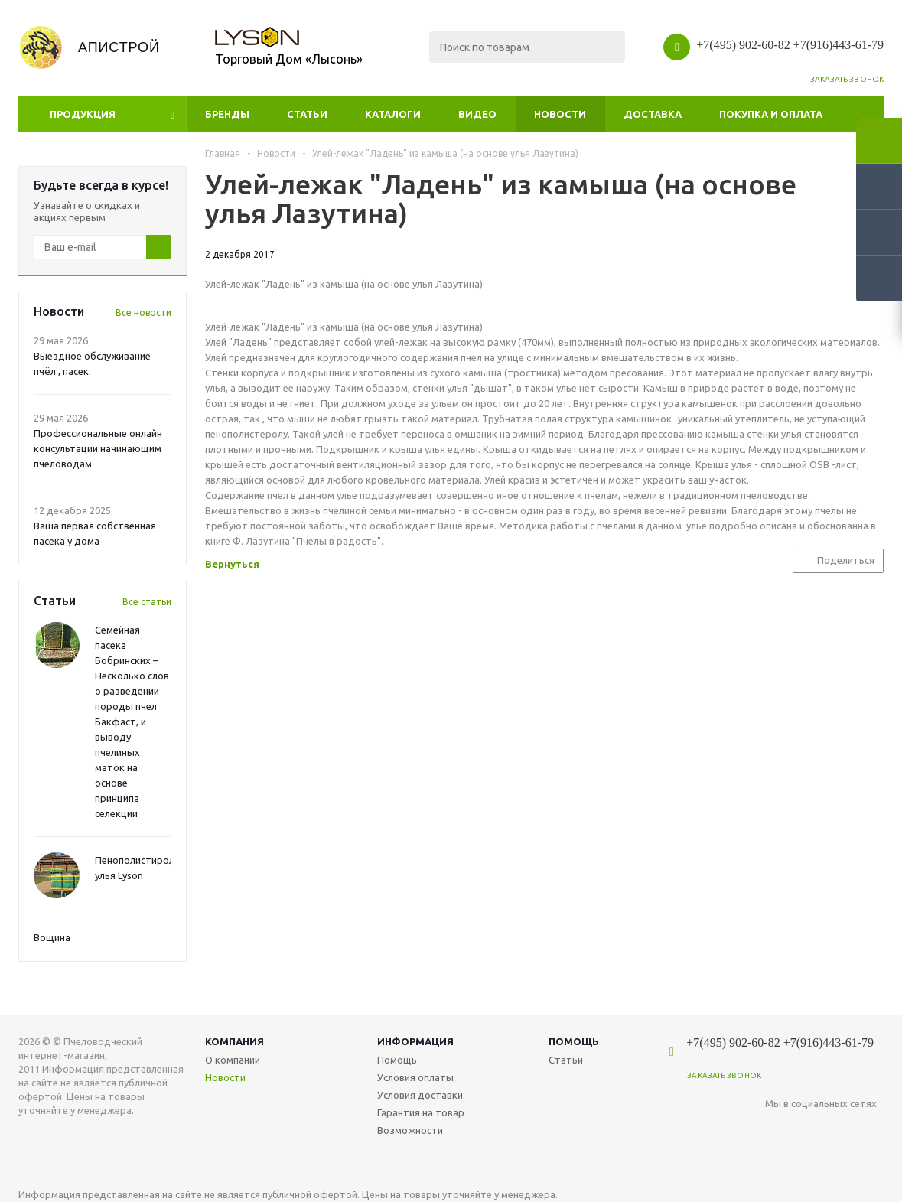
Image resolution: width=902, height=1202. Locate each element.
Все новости (143, 313)
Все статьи (146, 602)
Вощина (52, 937)
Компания (234, 1041)
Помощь (574, 1041)
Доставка (653, 114)
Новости (560, 114)
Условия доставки (420, 1095)
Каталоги (393, 114)
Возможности (410, 1130)
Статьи (307, 114)
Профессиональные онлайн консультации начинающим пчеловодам (98, 448)
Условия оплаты (415, 1077)
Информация (415, 1041)
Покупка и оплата (770, 114)
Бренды (227, 114)
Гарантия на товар (420, 1112)
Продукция (83, 114)
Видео (477, 114)
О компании (232, 1059)
